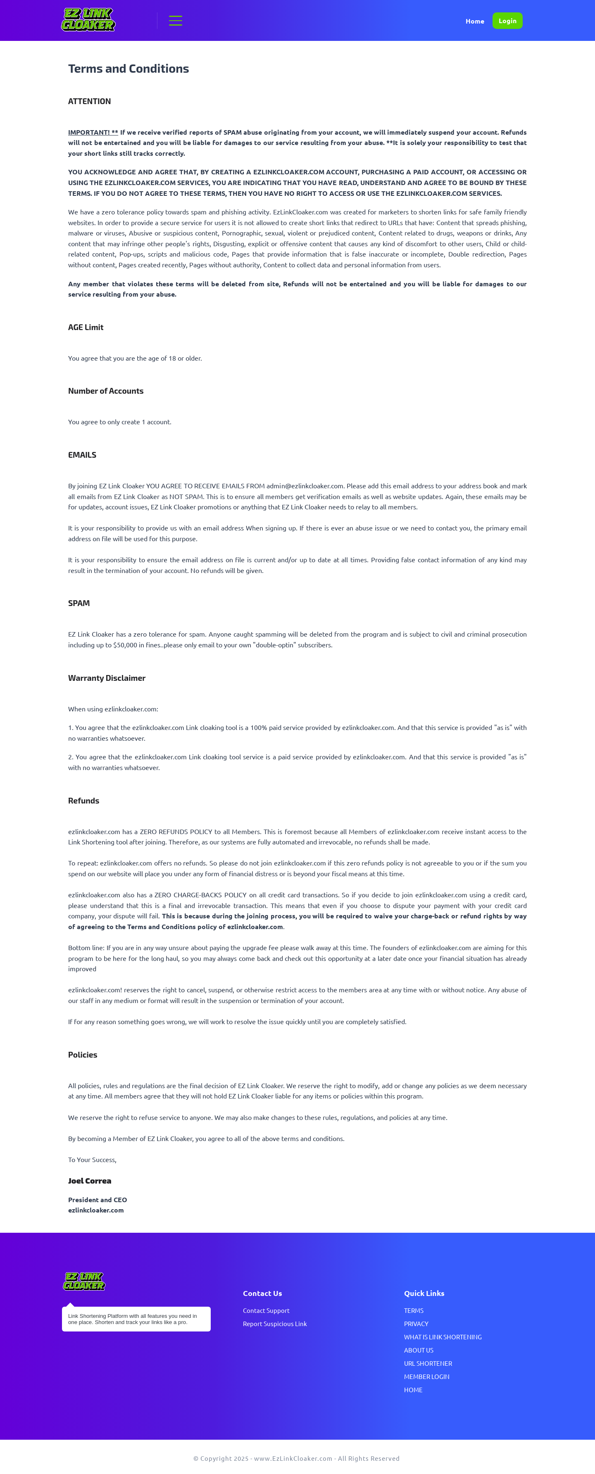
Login (507, 20)
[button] (176, 21)
